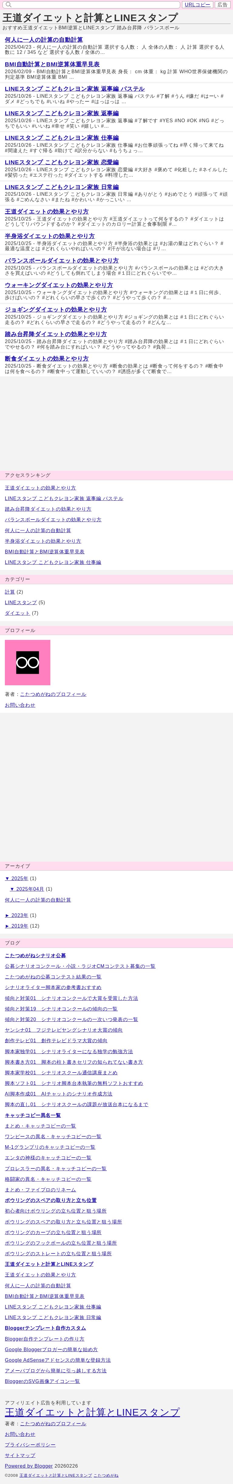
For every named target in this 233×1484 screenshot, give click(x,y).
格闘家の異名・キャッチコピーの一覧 (48, 1179)
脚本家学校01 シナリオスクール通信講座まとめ (61, 1072)
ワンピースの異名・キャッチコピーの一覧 (53, 1136)
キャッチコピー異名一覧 (33, 1115)
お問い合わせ (20, 705)
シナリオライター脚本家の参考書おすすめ (53, 987)
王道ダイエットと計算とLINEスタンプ (90, 17)
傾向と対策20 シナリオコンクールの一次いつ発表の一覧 (71, 1019)
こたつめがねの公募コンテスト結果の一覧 (53, 976)
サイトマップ (20, 1455)
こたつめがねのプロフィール (53, 694)
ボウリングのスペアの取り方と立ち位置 (50, 1200)
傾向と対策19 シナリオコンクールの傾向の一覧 (61, 1008)
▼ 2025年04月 (27, 889)
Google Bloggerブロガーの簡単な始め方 (51, 1349)
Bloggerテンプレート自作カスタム (45, 1328)
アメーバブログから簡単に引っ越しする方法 (56, 1370)
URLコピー (198, 4)
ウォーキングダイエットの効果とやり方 (59, 285)
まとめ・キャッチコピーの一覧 (40, 1126)
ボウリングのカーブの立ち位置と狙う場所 (53, 1232)
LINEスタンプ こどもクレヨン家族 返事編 (62, 113)
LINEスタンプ (21, 602)
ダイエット (17, 613)
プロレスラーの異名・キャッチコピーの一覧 (56, 1168)
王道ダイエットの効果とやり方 (47, 211)
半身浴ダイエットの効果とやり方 (50, 236)
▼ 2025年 (16, 878)
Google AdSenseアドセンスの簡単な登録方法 (58, 1360)
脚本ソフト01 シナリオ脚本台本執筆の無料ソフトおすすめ (74, 1083)
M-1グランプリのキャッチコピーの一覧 (50, 1147)
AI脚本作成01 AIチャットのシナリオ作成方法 (59, 1093)
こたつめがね (106, 1475)
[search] (7, 4)
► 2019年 (16, 926)
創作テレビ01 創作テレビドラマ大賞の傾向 (56, 1040)
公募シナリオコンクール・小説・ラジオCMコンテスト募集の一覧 (80, 966)
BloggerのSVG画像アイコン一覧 (42, 1381)
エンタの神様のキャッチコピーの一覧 (48, 1157)
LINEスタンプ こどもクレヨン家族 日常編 (62, 187)
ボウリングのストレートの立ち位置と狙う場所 (58, 1253)
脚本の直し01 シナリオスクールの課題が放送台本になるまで (76, 1104)
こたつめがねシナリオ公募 (35, 955)
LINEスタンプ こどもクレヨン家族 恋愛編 (62, 162)
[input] (95, 5)
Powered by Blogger (29, 1466)
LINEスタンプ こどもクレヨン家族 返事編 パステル (75, 89)
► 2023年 (16, 915)
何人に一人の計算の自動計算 (44, 40)
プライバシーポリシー (30, 1444)
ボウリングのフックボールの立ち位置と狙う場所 (61, 1243)
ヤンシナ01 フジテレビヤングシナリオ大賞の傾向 (64, 1030)
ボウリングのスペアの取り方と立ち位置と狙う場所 (63, 1221)
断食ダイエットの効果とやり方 (47, 358)
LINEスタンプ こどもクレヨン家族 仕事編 (62, 138)
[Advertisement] (116, 423)
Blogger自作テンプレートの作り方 (44, 1338)
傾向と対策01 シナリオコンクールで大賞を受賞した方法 (71, 998)
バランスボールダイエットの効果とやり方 (62, 260)
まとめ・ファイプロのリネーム (40, 1189)
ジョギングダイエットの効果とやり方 (56, 309)
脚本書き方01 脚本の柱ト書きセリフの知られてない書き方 (74, 1062)
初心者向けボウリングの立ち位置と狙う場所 (56, 1211)
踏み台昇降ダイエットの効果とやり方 (56, 334)
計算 (10, 592)
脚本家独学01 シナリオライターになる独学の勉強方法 (69, 1051)
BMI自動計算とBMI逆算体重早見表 (52, 64)
